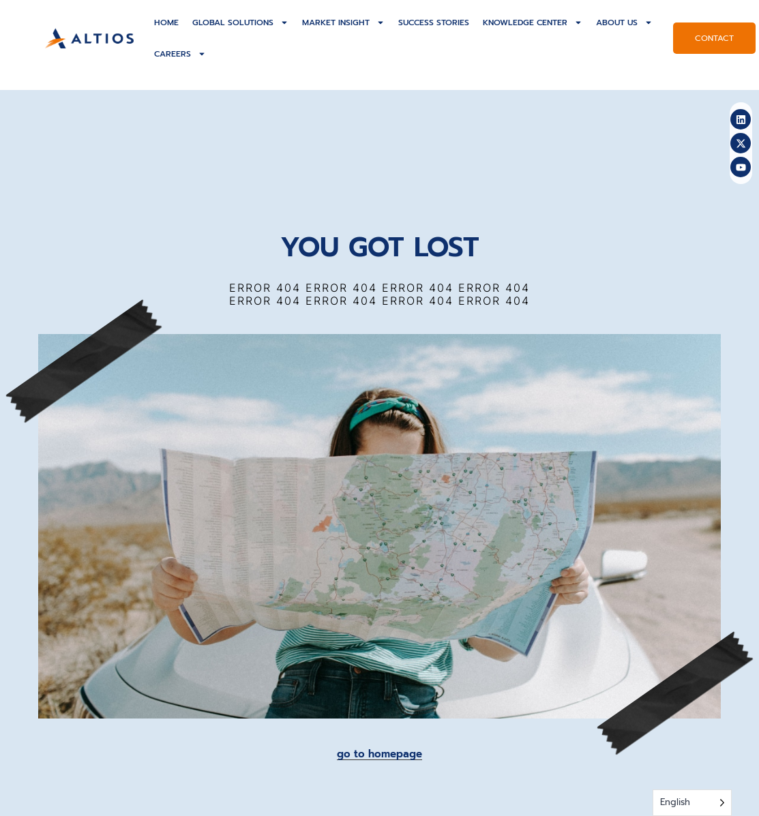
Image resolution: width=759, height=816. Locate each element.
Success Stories (433, 22)
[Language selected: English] (692, 802)
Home (166, 22)
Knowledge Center (532, 22)
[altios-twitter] (740, 143)
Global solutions (240, 22)
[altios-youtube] (740, 167)
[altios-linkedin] (740, 119)
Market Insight (343, 22)
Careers (180, 54)
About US (624, 22)
